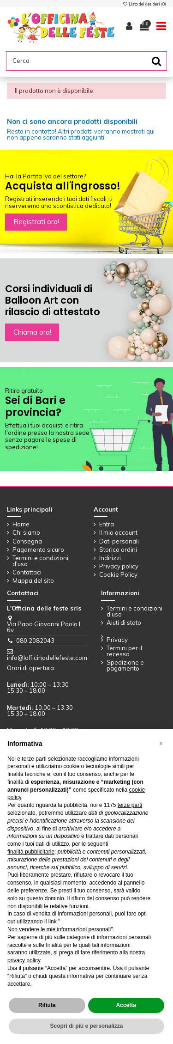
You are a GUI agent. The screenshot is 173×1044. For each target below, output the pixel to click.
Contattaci (27, 572)
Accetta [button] (126, 1005)
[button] (161, 743)
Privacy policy (118, 566)
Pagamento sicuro (38, 550)
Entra (106, 524)
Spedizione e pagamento (125, 665)
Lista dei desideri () (144, 3)
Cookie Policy (118, 575)
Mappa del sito (33, 581)
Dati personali (119, 541)
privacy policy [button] (23, 960)
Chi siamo (26, 533)
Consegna (27, 541)
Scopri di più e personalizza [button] (86, 1026)
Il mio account (118, 533)
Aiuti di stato (124, 623)
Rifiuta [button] (46, 1005)
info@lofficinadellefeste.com (47, 657)
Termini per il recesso (124, 651)
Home (21, 524)
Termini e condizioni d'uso (40, 561)
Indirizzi (110, 558)
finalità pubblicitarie (30, 852)
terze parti (130, 805)
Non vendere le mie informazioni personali (59, 929)
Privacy (117, 640)
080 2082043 (35, 640)
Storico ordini (118, 550)
